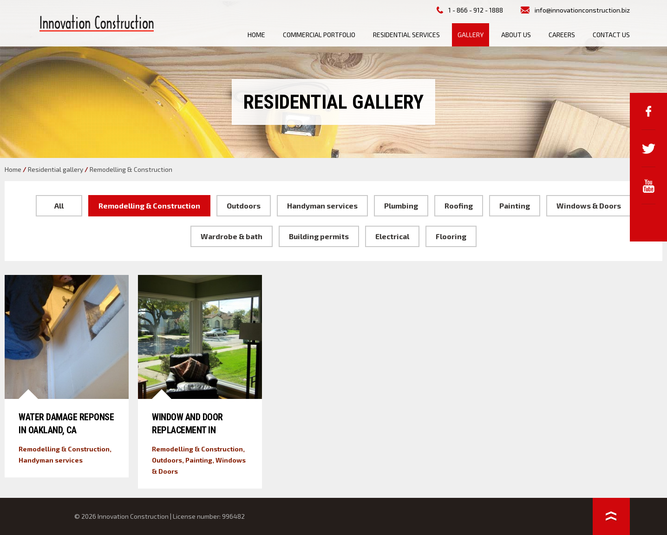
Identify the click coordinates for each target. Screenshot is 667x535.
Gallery (471, 35)
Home (256, 35)
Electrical (392, 236)
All (59, 205)
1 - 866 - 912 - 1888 (475, 10)
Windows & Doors (588, 205)
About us (516, 35)
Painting (514, 205)
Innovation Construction (96, 23)
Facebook (648, 111)
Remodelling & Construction (149, 205)
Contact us (611, 35)
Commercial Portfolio (319, 35)
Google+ (648, 222)
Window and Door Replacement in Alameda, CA (187, 430)
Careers (562, 35)
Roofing (459, 205)
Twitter (648, 148)
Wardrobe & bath (231, 236)
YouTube (648, 185)
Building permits (319, 236)
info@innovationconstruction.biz (582, 10)
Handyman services (322, 205)
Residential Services (406, 35)
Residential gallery (55, 169)
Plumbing (401, 205)
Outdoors (244, 205)
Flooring (451, 236)
